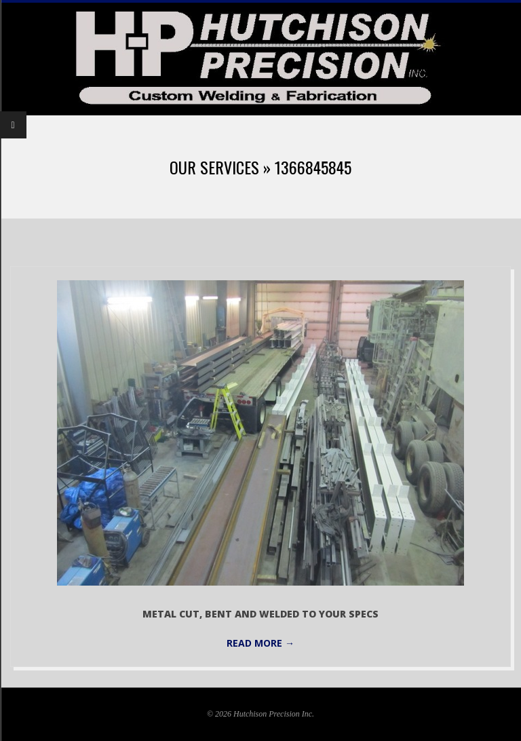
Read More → (260, 642)
